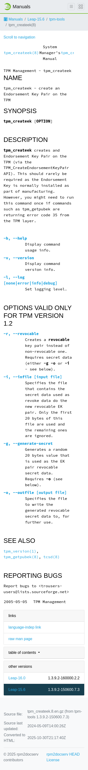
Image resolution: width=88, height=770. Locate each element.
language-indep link (24, 627)
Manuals (13, 19)
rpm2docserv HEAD (63, 754)
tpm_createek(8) (21, 52)
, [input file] (33, 376)
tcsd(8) (51, 556)
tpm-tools (57, 19)
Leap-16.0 (16, 678)
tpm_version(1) (20, 551)
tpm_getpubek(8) (21, 556)
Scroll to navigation (19, 37)
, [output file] (35, 492)
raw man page (20, 639)
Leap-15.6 (35, 19)
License (52, 760)
